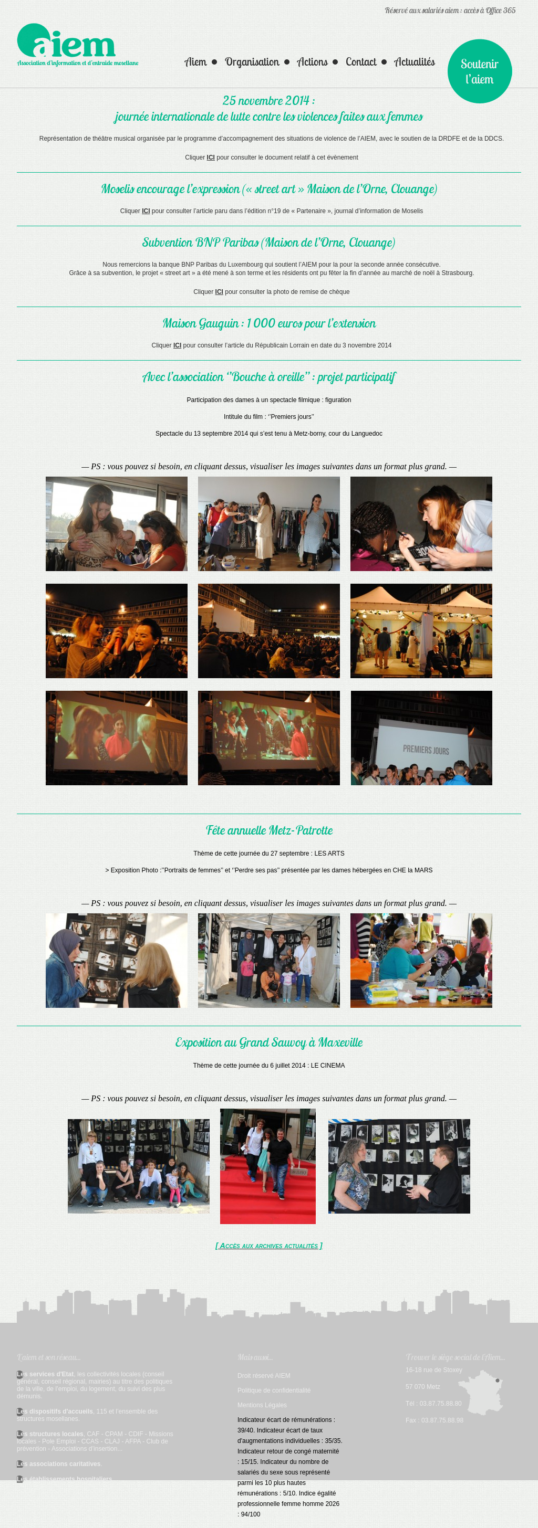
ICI (211, 157)
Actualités (414, 62)
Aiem (195, 62)
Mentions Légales (262, 1405)
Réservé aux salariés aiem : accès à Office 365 (450, 10)
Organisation (252, 62)
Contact (361, 62)
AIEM (78, 46)
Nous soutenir (480, 71)
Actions (312, 62)
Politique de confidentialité (274, 1390)
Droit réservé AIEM (264, 1375)
